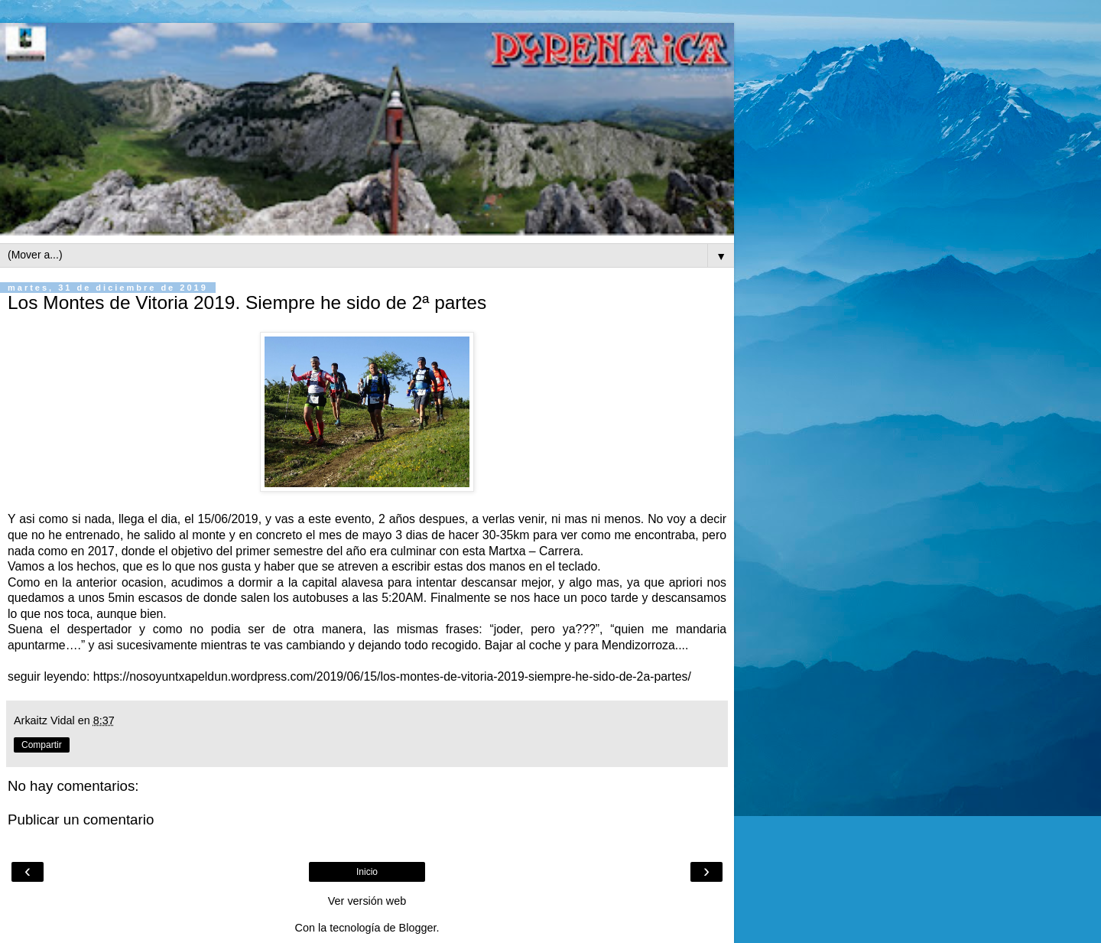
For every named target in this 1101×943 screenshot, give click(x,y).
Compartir (41, 745)
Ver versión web (367, 901)
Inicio (367, 872)
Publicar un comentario (81, 819)
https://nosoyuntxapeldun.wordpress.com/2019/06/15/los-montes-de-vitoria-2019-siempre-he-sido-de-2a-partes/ (392, 676)
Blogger (418, 928)
